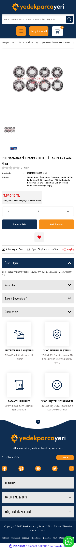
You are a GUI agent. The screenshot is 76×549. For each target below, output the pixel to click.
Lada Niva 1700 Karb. (54, 180)
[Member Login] (33, 31)
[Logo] (38, 7)
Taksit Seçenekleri (16, 298)
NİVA (69, 177)
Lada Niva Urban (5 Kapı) (39, 185)
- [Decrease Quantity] (8, 211)
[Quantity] (38, 211)
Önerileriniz (11, 312)
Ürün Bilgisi (11, 263)
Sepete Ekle (19, 224)
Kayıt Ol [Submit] (65, 457)
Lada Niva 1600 (34, 180)
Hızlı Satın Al (56, 224)
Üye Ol (43, 31)
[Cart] (57, 31)
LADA (63, 177)
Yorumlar (10, 285)
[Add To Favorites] (39, 237)
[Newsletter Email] (38, 457)
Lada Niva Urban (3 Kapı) (57, 182)
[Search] (38, 19)
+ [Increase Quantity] (68, 211)
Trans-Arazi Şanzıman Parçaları (43, 177)
